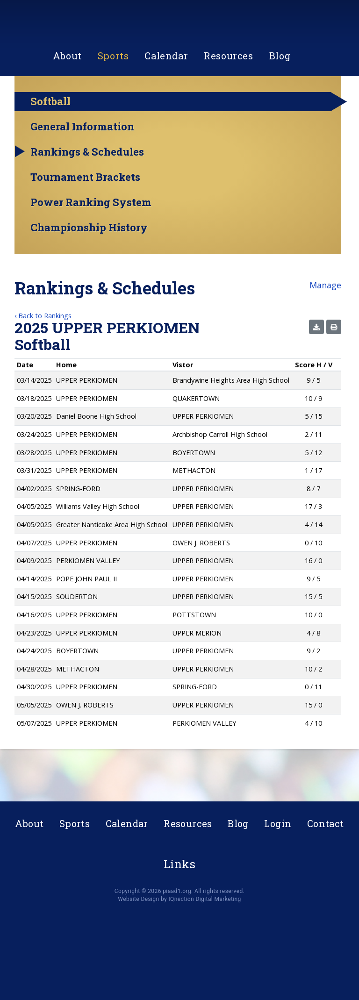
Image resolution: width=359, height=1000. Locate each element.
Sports (113, 100)
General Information (82, 167)
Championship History (89, 268)
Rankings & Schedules (87, 192)
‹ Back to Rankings (43, 356)
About (67, 100)
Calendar (166, 100)
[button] (316, 367)
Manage (325, 325)
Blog (279, 100)
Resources (228, 100)
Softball (50, 142)
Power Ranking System (90, 243)
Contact (325, 823)
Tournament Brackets (85, 218)
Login (277, 823)
